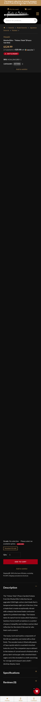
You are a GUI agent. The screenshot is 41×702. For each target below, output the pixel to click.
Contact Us (10, 672)
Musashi (6, 37)
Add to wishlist (20, 69)
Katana (14, 30)
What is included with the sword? (20, 445)
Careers (9, 662)
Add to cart (20, 266)
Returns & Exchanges (13, 612)
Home (4, 27)
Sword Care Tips (12, 621)
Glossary (9, 591)
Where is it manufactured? (20, 474)
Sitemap (9, 667)
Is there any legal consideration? (20, 506)
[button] (20, 50)
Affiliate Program (12, 653)
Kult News (10, 596)
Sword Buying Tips (13, 616)
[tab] (20, 291)
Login (5, 576)
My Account (14, 9)
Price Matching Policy (14, 635)
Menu (37, 14)
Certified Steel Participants (16, 630)
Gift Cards (10, 600)
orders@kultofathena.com (13, 570)
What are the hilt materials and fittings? (20, 456)
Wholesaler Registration (15, 658)
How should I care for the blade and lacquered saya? (20, 495)
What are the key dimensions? (20, 484)
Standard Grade (10, 252)
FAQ (7, 586)
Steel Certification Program (16, 625)
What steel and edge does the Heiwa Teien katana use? (20, 412)
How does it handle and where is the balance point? (20, 423)
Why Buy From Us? (13, 582)
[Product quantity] (14, 258)
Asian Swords (22, 28)
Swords (11, 28)
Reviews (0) (9, 386)
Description (10, 291)
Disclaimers (10, 648)
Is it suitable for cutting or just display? (20, 434)
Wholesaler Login (18, 576)
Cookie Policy (11, 644)
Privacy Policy (11, 639)
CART (29, 9)
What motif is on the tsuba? (20, 466)
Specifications (11, 376)
